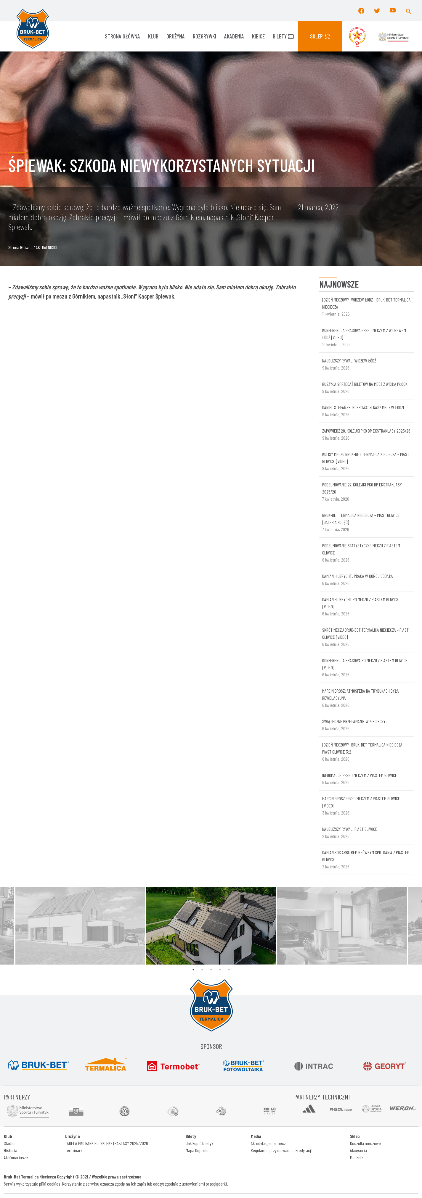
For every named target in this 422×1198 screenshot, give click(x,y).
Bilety (283, 36)
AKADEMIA (234, 36)
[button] (409, 10)
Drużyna (175, 36)
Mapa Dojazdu (197, 1150)
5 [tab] (229, 970)
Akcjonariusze (16, 1157)
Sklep (320, 36)
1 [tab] (193, 970)
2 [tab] (202, 970)
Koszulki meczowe (365, 1143)
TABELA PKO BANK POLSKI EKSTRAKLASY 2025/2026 (106, 1143)
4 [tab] (220, 970)
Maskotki (357, 1157)
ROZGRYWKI (204, 36)
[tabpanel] (211, 926)
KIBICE (258, 36)
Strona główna (122, 36)
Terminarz (73, 1150)
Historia (10, 1150)
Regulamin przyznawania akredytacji (281, 1150)
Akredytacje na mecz (268, 1143)
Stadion (10, 1143)
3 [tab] (211, 970)
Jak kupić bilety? (199, 1143)
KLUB (153, 36)
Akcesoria (358, 1150)
